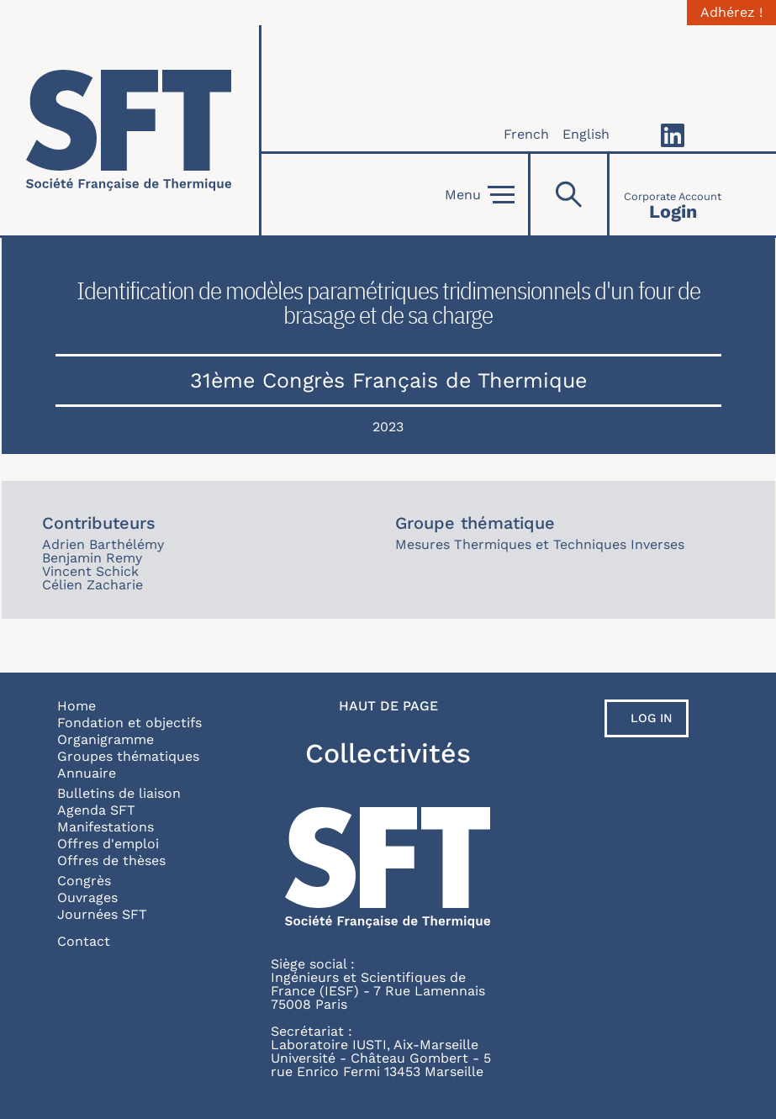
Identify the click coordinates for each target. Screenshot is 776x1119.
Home (76, 706)
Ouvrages (87, 897)
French (526, 134)
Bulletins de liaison (119, 793)
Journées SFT (102, 914)
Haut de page (388, 706)
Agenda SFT (96, 810)
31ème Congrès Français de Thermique (388, 380)
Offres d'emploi (108, 844)
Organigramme (105, 739)
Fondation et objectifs (129, 723)
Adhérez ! (731, 12)
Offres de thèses (111, 860)
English (586, 134)
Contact (83, 941)
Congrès (84, 881)
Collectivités (388, 753)
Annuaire (86, 773)
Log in (652, 718)
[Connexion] (672, 194)
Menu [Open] (480, 195)
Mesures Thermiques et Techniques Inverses (539, 544)
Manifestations (105, 827)
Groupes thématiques (128, 756)
